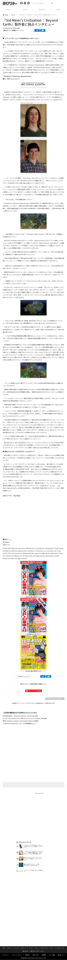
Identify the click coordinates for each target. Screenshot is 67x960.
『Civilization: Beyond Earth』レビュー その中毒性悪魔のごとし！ (19, 723)
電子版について (61, 939)
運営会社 (27, 939)
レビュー (8, 9)
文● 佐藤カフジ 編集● (9, 30)
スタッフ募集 (52, 939)
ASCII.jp (25, 936)
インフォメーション (59, 933)
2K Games (6, 542)
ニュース (25, 9)
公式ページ (6, 544)
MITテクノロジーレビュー (37, 936)
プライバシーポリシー (17, 939)
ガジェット (42, 9)
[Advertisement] (33, 743)
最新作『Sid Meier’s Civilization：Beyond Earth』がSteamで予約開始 (20, 720)
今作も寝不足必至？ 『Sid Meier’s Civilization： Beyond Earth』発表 (20, 715)
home (5, 15)
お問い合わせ (35, 939)
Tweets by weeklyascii (39, 793)
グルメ (36, 933)
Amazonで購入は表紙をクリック (33, 596)
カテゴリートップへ (54, 699)
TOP (4, 933)
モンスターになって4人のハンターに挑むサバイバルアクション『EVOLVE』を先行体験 (25, 718)
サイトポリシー (5, 939)
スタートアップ (44, 933)
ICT (51, 933)
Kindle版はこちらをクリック (33, 634)
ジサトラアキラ (19, 30)
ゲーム (58, 9)
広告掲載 (44, 939)
